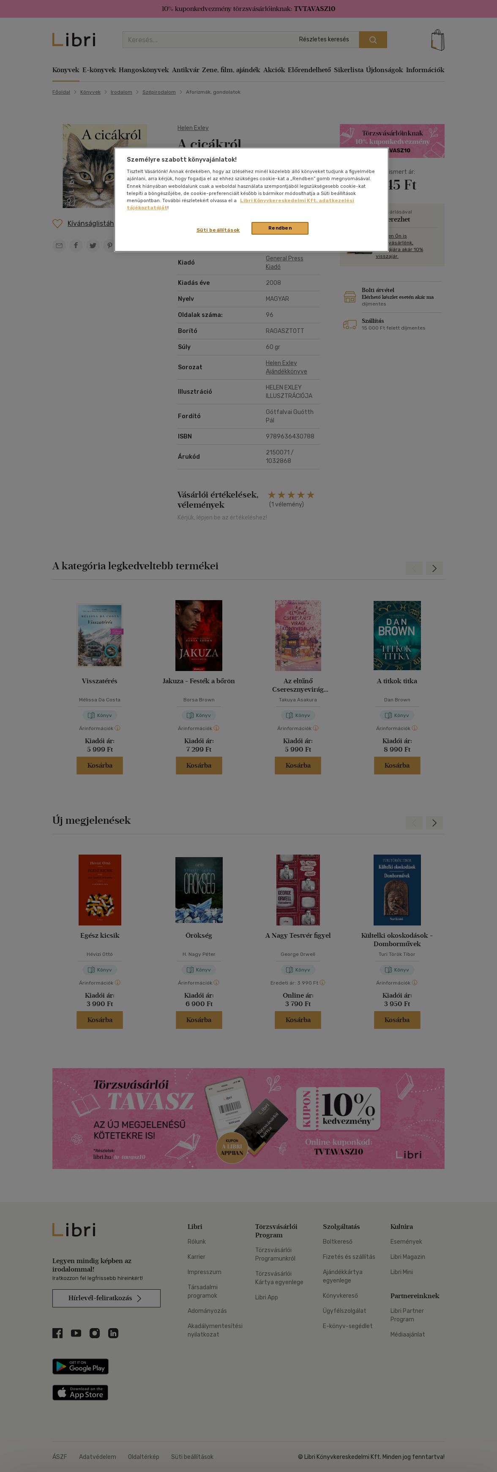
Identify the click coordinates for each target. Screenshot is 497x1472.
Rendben (280, 228)
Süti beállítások (218, 230)
